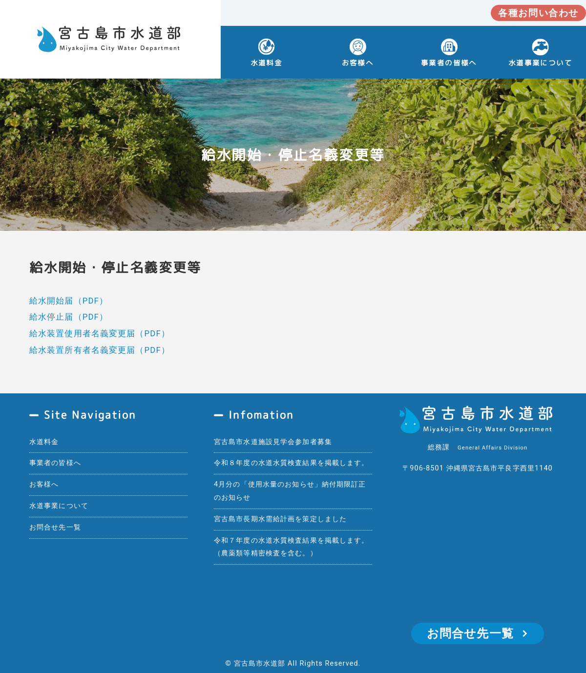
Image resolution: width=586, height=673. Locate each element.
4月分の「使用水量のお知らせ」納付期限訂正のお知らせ (290, 491)
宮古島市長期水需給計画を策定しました (280, 519)
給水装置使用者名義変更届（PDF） (99, 333)
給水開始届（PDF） (68, 301)
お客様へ (358, 62)
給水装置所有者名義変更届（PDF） (99, 350)
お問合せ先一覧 (55, 527)
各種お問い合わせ (538, 13)
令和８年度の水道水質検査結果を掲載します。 (291, 463)
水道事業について (58, 506)
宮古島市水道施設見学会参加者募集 (273, 442)
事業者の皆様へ (449, 62)
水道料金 (267, 62)
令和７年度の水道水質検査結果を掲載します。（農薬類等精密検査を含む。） (291, 547)
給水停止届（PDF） (68, 317)
